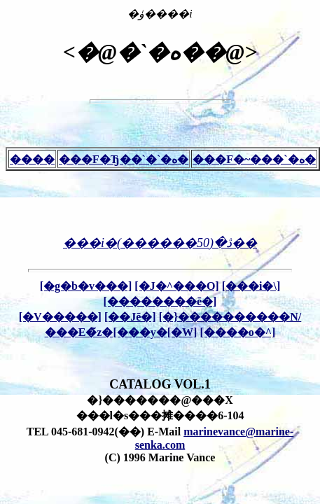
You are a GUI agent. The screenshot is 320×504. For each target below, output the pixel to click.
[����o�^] (237, 332)
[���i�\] (251, 286)
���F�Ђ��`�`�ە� (123, 159)
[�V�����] (60, 317)
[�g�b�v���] (86, 286)
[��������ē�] (160, 301)
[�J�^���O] (176, 286)
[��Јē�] (130, 317)
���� (32, 159)
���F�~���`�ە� (254, 159)
